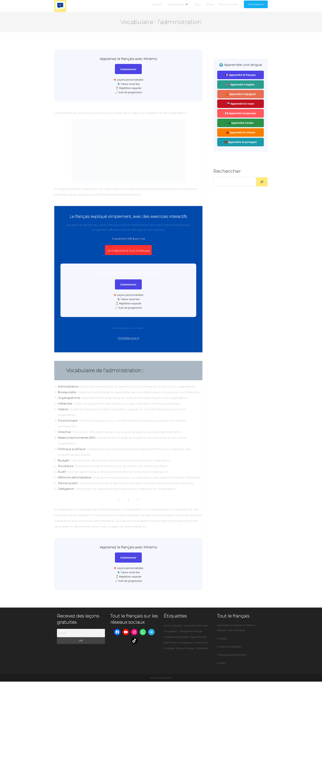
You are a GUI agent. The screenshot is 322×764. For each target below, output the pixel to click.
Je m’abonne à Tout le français (128, 251)
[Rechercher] (262, 182)
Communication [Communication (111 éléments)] (173, 625)
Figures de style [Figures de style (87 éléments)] (198, 637)
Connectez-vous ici (128, 338)
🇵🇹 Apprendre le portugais (240, 142)
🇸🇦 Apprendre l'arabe (241, 123)
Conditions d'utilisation (229, 646)
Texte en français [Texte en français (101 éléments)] (185, 648)
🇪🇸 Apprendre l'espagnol (241, 94)
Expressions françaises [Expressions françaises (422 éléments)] (176, 637)
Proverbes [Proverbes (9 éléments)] (169, 648)
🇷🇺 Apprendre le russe (240, 103)
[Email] (81, 633)
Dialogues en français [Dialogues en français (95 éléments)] (190, 631)
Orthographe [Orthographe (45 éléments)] (185, 642)
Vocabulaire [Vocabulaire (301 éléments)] (202, 648)
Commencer (128, 69)
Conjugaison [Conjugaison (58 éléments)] (171, 631)
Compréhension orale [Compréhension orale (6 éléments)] (196, 625)
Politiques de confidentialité (232, 655)
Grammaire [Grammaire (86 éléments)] (170, 642)
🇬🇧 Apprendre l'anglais (240, 84)
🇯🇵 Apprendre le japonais (240, 113)
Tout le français (233, 616)
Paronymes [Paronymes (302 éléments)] (200, 642)
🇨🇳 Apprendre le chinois (240, 132)
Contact (221, 663)
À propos (221, 638)
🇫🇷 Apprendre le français (240, 75)
